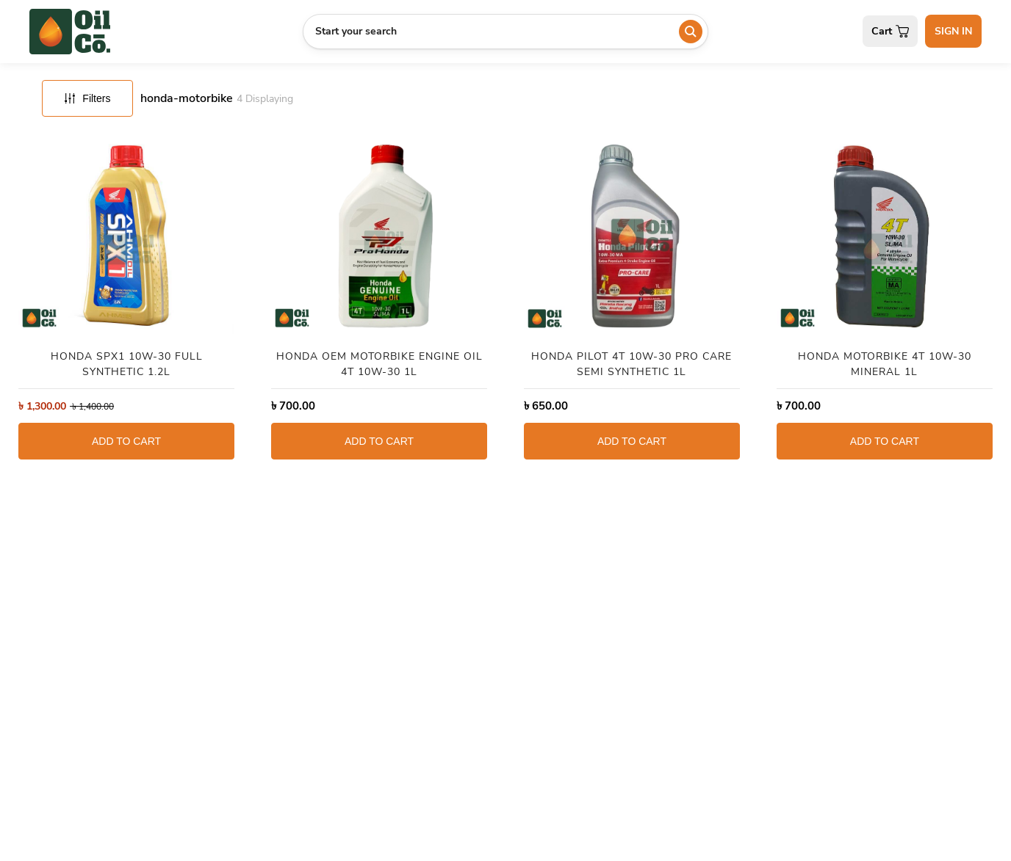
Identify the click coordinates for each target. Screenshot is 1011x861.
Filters (87, 98)
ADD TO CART (126, 441)
